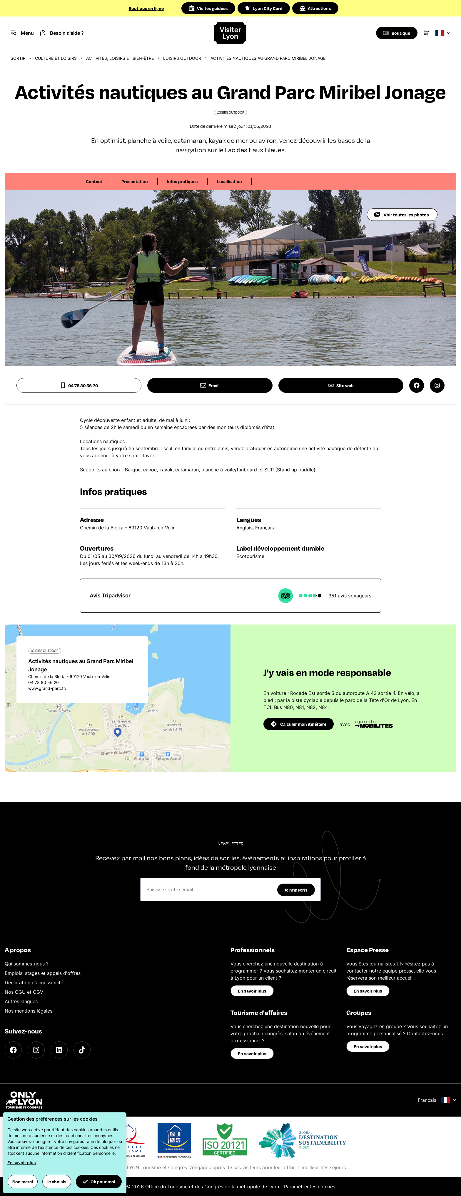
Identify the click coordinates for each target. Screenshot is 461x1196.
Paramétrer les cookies (309, 1187)
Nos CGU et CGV (24, 992)
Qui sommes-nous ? (27, 964)
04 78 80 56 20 (79, 385)
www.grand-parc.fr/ (47, 688)
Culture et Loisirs (56, 58)
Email (210, 385)
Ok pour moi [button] (98, 1182)
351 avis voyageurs (349, 596)
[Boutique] (396, 33)
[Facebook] (13, 1049)
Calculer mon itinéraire (298, 724)
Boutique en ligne (146, 8)
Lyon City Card (264, 8)
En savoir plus (252, 991)
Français (437, 1100)
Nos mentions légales (28, 1011)
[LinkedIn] (59, 1049)
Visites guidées (208, 8)
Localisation (229, 181)
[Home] (230, 33)
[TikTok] (82, 1049)
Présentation (134, 181)
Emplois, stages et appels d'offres (43, 973)
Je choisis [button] (56, 1182)
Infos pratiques (182, 181)
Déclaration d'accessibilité (34, 982)
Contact (94, 181)
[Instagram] (36, 1049)
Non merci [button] (22, 1182)
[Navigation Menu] (22, 33)
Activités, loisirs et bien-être (120, 58)
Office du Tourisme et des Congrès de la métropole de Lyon (212, 1187)
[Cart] (426, 33)
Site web (341, 385)
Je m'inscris (296, 890)
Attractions (315, 8)
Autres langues (21, 1001)
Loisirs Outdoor (182, 58)
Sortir (18, 58)
